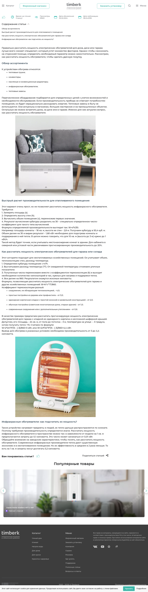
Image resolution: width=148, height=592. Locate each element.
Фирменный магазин (74, 538)
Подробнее (141, 588)
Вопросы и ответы (73, 571)
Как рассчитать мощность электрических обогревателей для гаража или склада (36, 36)
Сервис (68, 551)
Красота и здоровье (40, 559)
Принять (129, 588)
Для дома (36, 551)
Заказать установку (73, 542)
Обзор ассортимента (11, 29)
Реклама (69, 555)
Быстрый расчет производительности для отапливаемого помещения (32, 32)
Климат (35, 542)
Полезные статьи (72, 567)
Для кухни (36, 555)
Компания (69, 546)
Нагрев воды (37, 546)
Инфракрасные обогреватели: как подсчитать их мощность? (28, 39)
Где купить (69, 559)
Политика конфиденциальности (130, 585)
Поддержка (70, 563)
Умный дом (37, 538)
